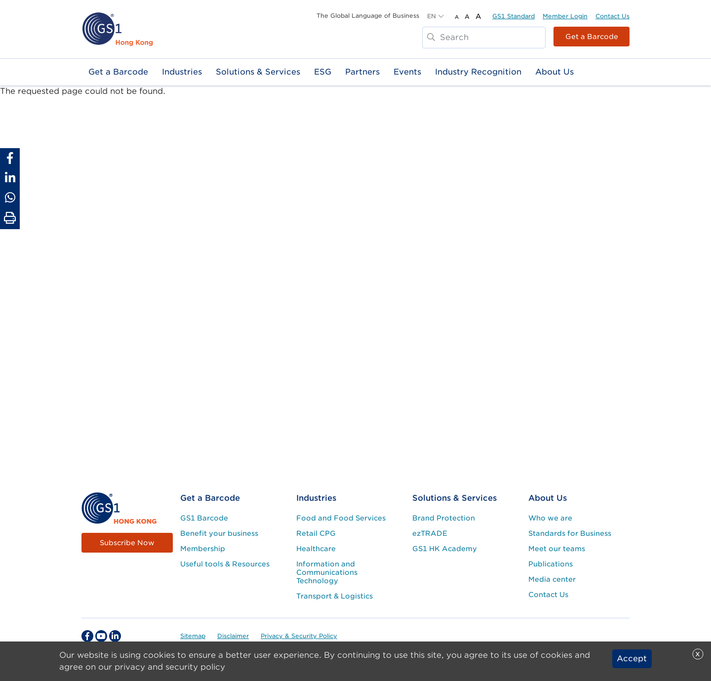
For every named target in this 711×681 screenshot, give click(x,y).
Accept (632, 660)
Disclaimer (233, 636)
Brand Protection (443, 518)
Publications (550, 564)
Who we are (550, 518)
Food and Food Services (341, 518)
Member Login (565, 16)
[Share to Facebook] (10, 158)
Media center (552, 579)
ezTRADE (429, 533)
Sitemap (192, 636)
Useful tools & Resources (225, 564)
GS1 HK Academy (444, 549)
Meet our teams (556, 549)
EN (431, 16)
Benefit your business (219, 533)
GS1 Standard (513, 16)
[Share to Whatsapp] (10, 197)
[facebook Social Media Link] (87, 636)
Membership (202, 549)
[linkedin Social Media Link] (115, 636)
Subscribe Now (127, 543)
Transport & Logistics (334, 596)
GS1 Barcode (204, 518)
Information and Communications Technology (326, 572)
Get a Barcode (591, 36)
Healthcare (316, 549)
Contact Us (612, 16)
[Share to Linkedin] (10, 178)
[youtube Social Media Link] (101, 636)
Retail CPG (316, 533)
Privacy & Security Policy (299, 636)
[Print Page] (10, 218)
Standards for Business (569, 533)
